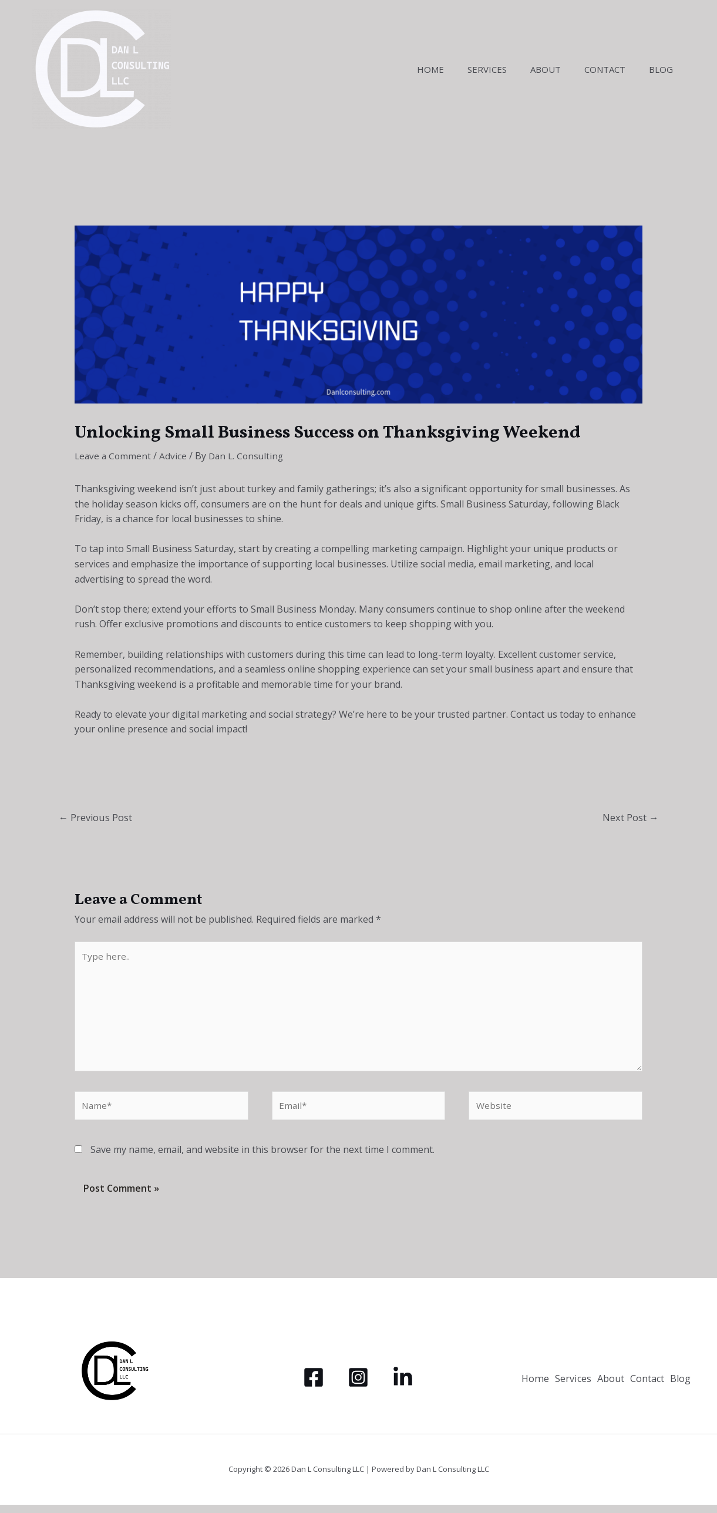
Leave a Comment (114, 455)
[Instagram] (358, 1385)
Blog (664, 69)
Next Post (629, 818)
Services (507, 69)
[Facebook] (313, 1385)
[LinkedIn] (402, 1385)
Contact (613, 69)
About (560, 69)
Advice (175, 455)
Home (456, 69)
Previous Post (96, 818)
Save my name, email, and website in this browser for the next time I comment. (262, 1157)
